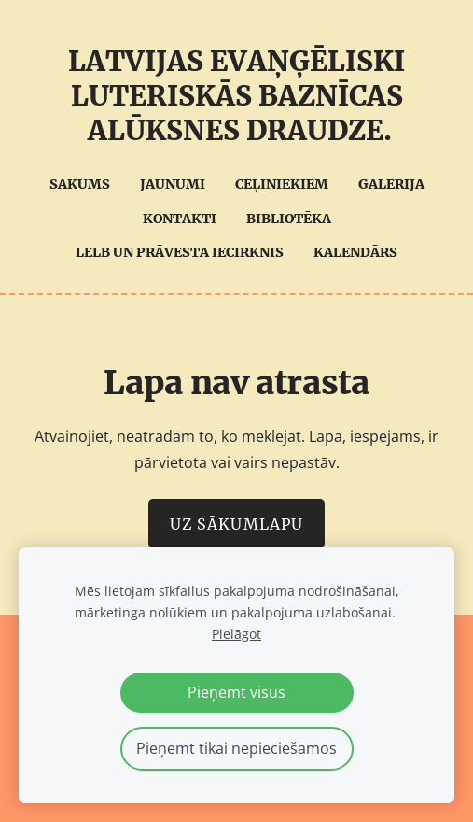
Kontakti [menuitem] (179, 218)
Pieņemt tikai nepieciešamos (236, 748)
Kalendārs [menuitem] (355, 252)
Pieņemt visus (236, 692)
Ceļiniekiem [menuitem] (281, 184)
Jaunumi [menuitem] (172, 184)
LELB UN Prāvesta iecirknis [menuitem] (180, 252)
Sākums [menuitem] (79, 184)
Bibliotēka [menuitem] (288, 218)
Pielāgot (236, 634)
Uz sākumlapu (236, 524)
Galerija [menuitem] (391, 184)
